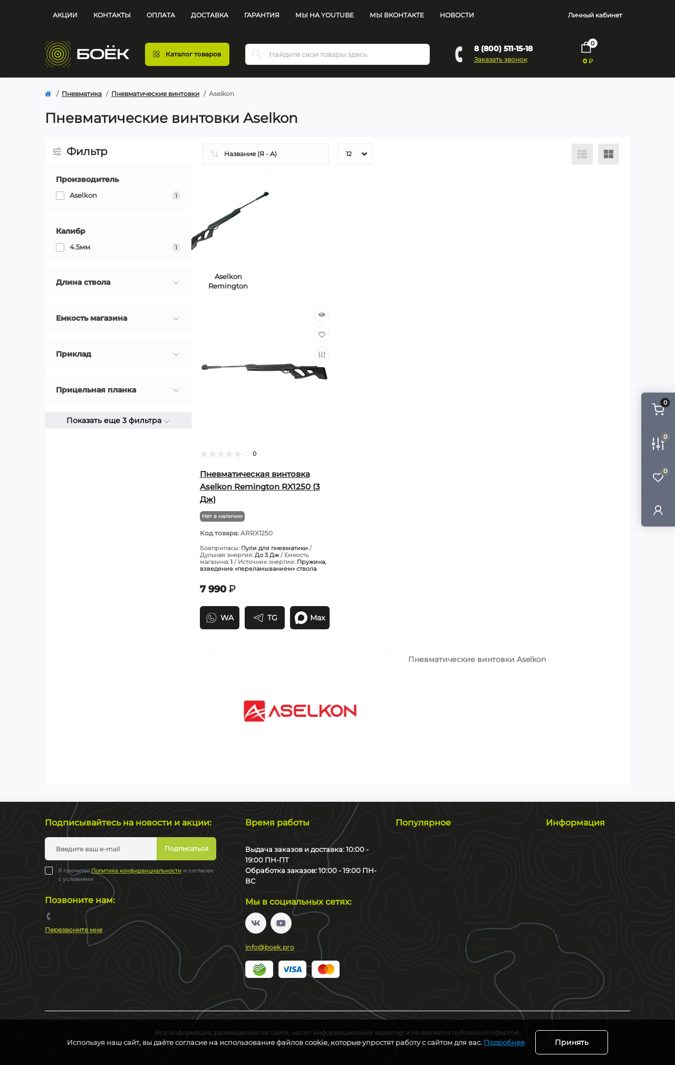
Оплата (161, 15)
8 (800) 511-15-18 (503, 48)
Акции (65, 15)
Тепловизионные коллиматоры (447, 873)
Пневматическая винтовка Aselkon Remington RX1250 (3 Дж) (260, 486)
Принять (572, 1042)
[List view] (582, 154)
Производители (572, 931)
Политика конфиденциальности (136, 870)
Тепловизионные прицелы (439, 849)
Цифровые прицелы (428, 908)
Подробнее (504, 1042)
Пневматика (82, 94)
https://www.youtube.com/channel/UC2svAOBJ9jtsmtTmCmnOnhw (281, 923)
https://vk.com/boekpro (256, 923)
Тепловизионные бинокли (439, 896)
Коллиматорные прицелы (438, 977)
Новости (457, 15)
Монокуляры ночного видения (447, 942)
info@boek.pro (269, 947)
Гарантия (261, 15)
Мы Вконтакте (397, 15)
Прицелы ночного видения (440, 931)
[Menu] (187, 54)
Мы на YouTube (324, 15)
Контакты (112, 15)
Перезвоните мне (73, 930)
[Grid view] (608, 154)
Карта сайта (565, 919)
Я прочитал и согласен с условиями (136, 874)
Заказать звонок (500, 59)
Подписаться (186, 848)
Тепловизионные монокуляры (445, 861)
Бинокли (410, 966)
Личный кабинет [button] (595, 15)
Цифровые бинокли (428, 919)
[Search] (256, 54)
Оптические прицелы (431, 954)
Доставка (209, 15)
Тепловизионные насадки (438, 884)
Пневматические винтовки (155, 94)
